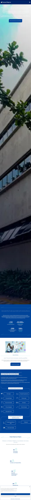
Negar (15, 496)
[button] (29, 486)
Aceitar (16, 494)
